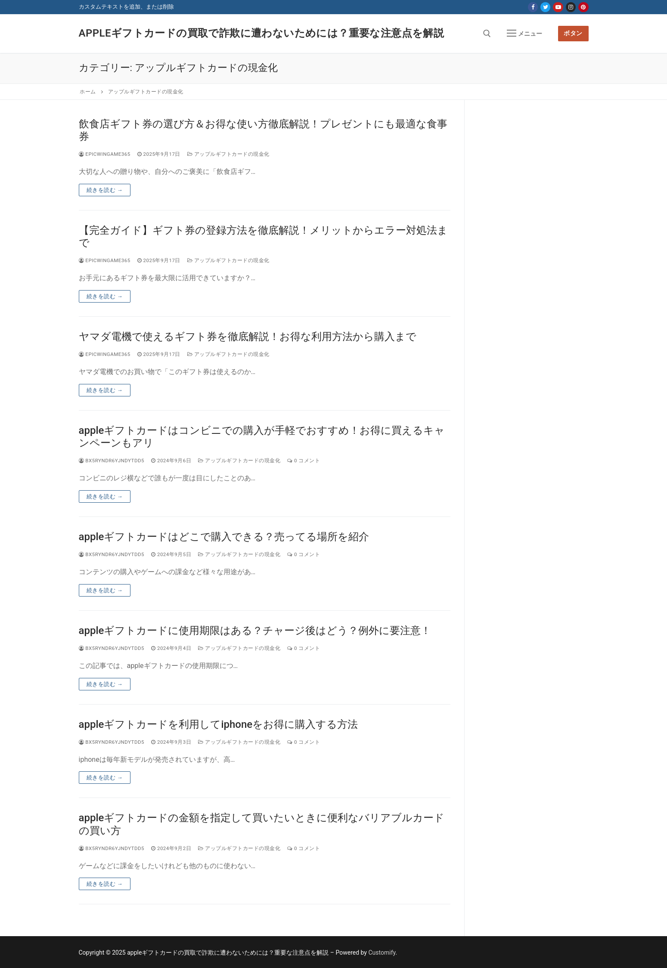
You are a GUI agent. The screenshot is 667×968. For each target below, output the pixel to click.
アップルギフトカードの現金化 (228, 154)
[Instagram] (571, 7)
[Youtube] (558, 7)
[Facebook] (533, 7)
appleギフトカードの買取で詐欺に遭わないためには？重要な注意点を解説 (261, 33)
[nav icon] (524, 34)
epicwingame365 (104, 154)
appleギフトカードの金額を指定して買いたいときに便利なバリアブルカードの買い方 (262, 824)
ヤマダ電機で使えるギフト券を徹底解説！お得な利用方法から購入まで (247, 337)
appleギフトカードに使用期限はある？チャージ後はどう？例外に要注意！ (255, 631)
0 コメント (303, 461)
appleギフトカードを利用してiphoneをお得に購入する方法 (218, 724)
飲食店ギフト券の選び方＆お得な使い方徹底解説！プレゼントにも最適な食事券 (263, 130)
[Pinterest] (583, 7)
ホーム (88, 92)
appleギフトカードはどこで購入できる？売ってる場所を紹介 (224, 537)
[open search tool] (487, 33)
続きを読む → (105, 190)
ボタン (573, 33)
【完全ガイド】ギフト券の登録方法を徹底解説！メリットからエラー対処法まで (263, 236)
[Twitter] (545, 7)
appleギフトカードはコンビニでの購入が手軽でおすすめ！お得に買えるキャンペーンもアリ (262, 436)
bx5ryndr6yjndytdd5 (112, 461)
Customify (381, 952)
